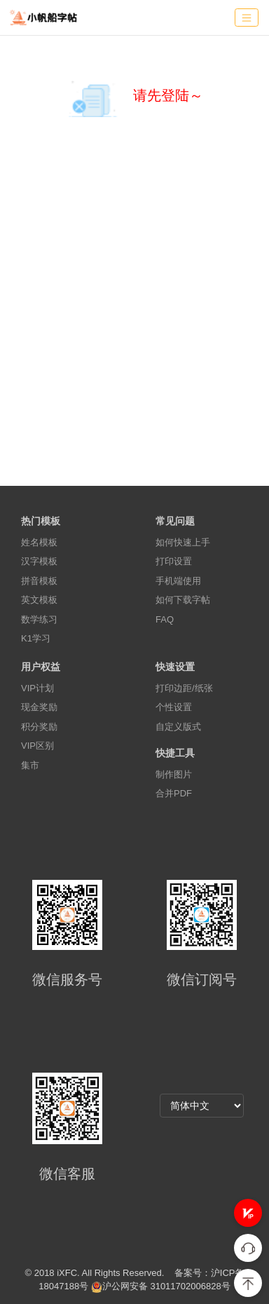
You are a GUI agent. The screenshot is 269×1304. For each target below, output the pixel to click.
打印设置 (174, 561)
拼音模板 (39, 581)
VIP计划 (37, 688)
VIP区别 (37, 745)
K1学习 (35, 638)
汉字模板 (39, 561)
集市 (30, 765)
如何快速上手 (183, 542)
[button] (248, 1213)
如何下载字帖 (183, 600)
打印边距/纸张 (184, 688)
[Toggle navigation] (246, 17)
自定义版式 (178, 726)
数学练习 (39, 619)
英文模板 (39, 600)
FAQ (165, 619)
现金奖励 (39, 707)
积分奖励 (39, 726)
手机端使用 (178, 581)
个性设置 (174, 707)
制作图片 (174, 774)
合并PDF (174, 793)
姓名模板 (39, 542)
